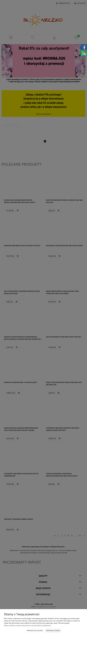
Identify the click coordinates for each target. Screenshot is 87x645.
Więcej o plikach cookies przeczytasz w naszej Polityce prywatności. (27, 625)
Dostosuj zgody (53, 631)
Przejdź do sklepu (35, 631)
